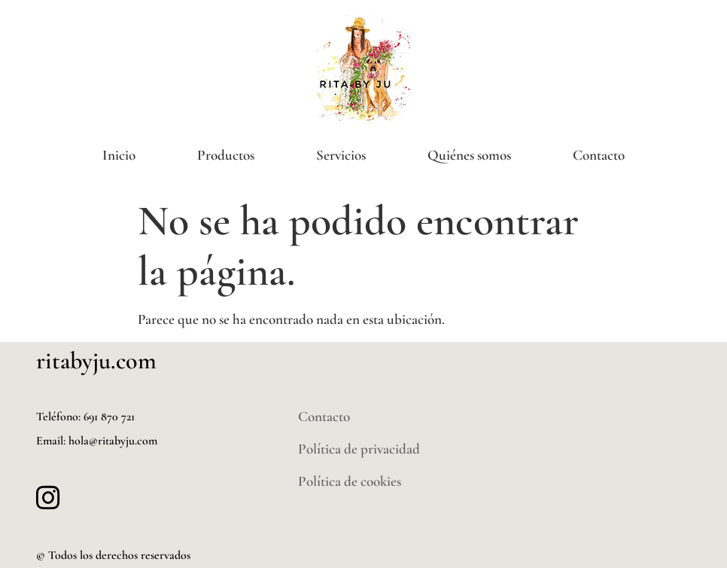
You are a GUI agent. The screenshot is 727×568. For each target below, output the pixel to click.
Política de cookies (349, 481)
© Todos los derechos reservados (113, 555)
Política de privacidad (359, 449)
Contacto (599, 155)
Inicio (118, 155)
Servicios (341, 155)
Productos (225, 155)
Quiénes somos (469, 155)
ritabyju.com (96, 360)
